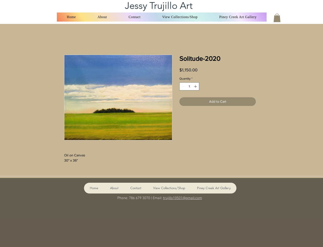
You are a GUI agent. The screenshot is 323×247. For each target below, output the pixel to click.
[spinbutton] (189, 86)
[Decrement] (182, 86)
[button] (180, 17)
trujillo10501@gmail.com (182, 198)
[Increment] (196, 86)
